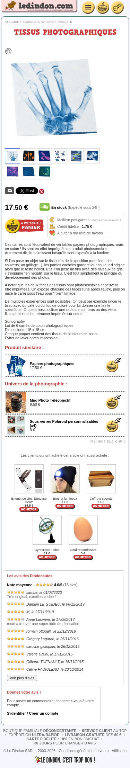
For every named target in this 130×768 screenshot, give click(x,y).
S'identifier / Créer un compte (32, 713)
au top (104, 731)
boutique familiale (39, 731)
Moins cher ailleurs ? (106, 220)
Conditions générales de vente (84, 751)
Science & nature (38, 22)
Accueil (12, 22)
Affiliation (119, 751)
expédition (34, 735)
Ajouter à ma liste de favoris (80, 233)
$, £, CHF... (116, 441)
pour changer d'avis (65, 743)
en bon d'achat (62, 739)
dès (93, 735)
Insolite (65, 22)
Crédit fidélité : (69, 226)
